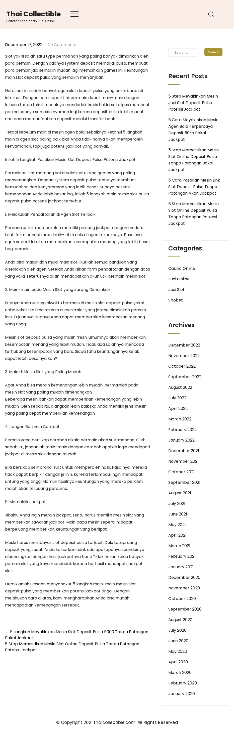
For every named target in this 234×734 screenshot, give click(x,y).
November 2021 (183, 461)
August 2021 (179, 493)
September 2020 (185, 609)
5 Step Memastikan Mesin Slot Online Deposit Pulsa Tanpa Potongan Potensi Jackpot (193, 213)
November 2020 (184, 588)
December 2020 (184, 577)
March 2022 (179, 419)
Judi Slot (176, 289)
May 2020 (177, 651)
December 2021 (183, 451)
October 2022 (182, 366)
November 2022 (184, 356)
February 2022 (182, 430)
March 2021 (179, 546)
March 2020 (180, 672)
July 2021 (176, 503)
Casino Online (181, 268)
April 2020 (178, 662)
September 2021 (184, 482)
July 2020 (177, 630)
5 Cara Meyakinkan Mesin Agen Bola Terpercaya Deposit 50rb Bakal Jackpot (193, 129)
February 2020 (182, 683)
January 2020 (181, 694)
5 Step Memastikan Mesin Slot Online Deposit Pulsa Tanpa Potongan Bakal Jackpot (193, 159)
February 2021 (182, 556)
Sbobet (175, 300)
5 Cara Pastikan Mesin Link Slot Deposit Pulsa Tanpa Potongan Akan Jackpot (194, 186)
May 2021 (177, 525)
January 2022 (181, 440)
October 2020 (182, 598)
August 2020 (180, 620)
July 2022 (177, 398)
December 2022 (184, 345)
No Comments (62, 45)
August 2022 (180, 387)
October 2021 (181, 472)
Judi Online (179, 279)
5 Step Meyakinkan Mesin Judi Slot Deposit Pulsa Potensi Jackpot (193, 102)
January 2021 (181, 567)
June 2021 (177, 514)
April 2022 (178, 408)
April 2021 (177, 535)
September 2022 (184, 377)
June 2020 (178, 641)
